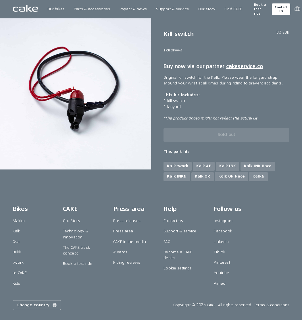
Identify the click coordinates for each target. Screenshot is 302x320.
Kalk (16, 231)
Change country (37, 305)
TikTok (219, 252)
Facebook (223, 231)
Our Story (71, 221)
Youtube (221, 273)
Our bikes (56, 9)
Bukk (17, 252)
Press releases (127, 221)
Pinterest (222, 262)
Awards (120, 252)
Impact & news (133, 9)
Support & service (172, 9)
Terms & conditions (272, 305)
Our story (206, 9)
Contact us (281, 9)
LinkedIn (221, 242)
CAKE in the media (129, 242)
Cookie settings (177, 268)
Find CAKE (233, 9)
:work (18, 262)
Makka (19, 221)
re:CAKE (20, 273)
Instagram (223, 221)
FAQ (166, 242)
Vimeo (220, 283)
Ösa (16, 242)
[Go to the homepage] (25, 9)
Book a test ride (260, 9)
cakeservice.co (244, 66)
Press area (123, 231)
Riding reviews (126, 262)
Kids (16, 283)
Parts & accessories (92, 9)
